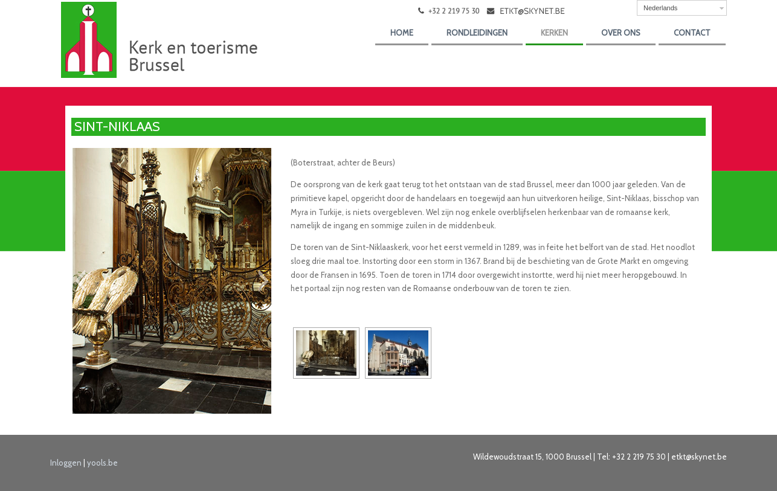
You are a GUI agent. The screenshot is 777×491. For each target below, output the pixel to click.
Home (401, 32)
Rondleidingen (477, 32)
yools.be (102, 462)
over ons (620, 32)
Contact (692, 32)
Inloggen (66, 462)
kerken (554, 32)
